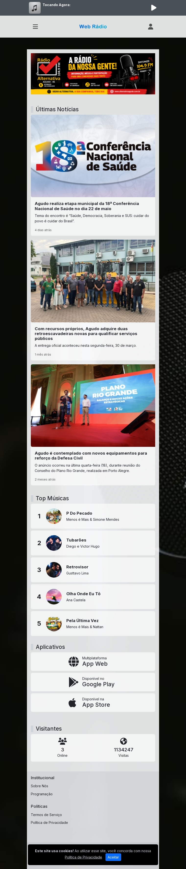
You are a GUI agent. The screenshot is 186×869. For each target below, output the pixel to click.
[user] (150, 27)
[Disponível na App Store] (93, 702)
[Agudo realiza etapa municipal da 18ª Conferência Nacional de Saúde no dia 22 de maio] (93, 175)
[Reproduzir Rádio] (153, 8)
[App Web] (93, 661)
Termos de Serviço (46, 815)
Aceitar (113, 857)
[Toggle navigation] (35, 27)
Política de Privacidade (49, 822)
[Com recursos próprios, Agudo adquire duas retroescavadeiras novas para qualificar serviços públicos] (93, 300)
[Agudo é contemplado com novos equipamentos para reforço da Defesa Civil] (93, 425)
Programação (42, 794)
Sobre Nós (39, 786)
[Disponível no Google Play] (93, 682)
